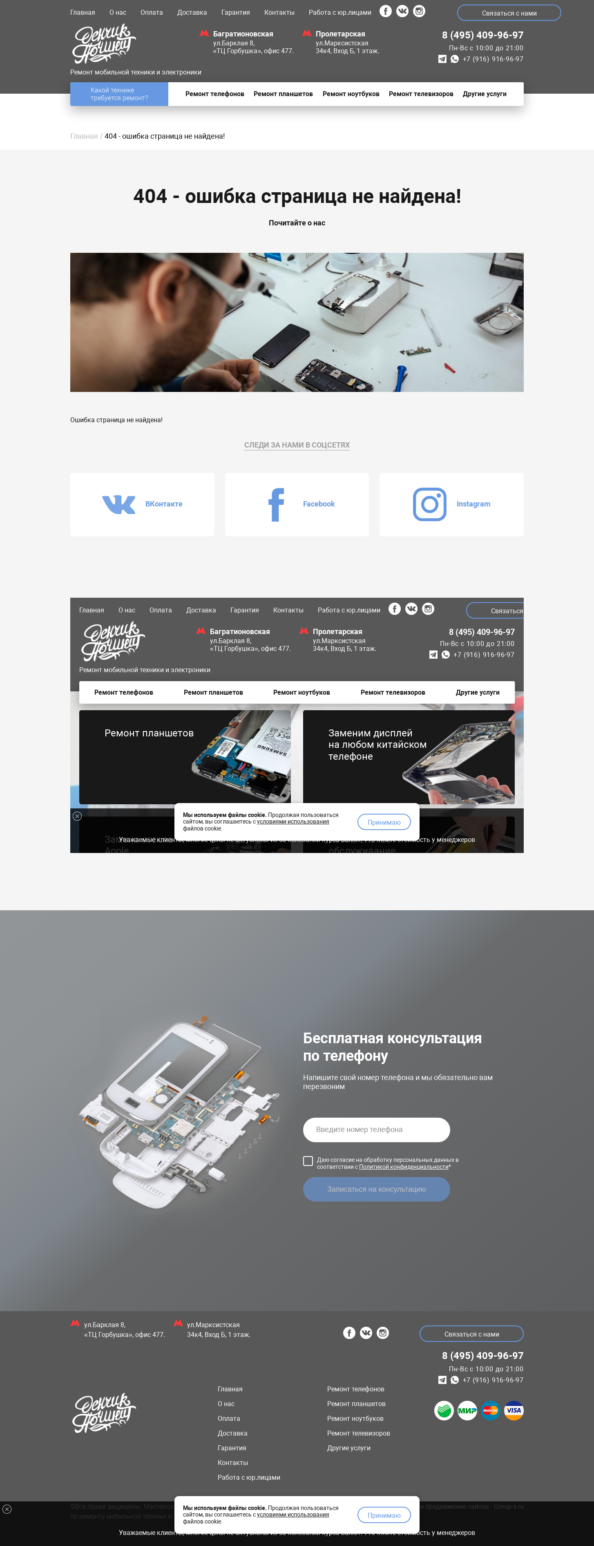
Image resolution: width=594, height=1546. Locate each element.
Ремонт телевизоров (358, 1433)
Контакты (279, 12)
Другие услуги (349, 1448)
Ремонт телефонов (355, 1389)
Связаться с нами (509, 13)
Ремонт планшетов (356, 1404)
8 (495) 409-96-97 (483, 35)
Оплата (152, 12)
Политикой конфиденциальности (404, 1166)
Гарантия (235, 12)
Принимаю (384, 1515)
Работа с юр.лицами (340, 12)
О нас (117, 12)
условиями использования (293, 1514)
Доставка (192, 12)
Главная (82, 12)
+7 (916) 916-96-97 (493, 59)
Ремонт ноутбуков (355, 1418)
